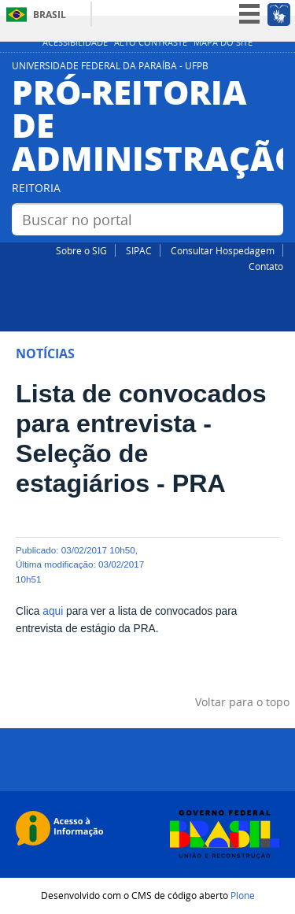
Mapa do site (223, 42)
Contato (266, 266)
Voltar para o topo (242, 701)
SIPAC (139, 250)
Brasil (49, 14)
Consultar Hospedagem (223, 250)
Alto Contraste (150, 42)
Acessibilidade (75, 42)
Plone (242, 895)
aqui (52, 611)
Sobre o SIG (81, 250)
